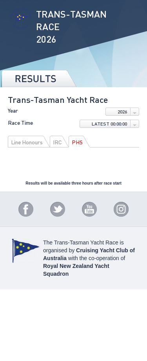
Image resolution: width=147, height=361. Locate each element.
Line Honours (27, 141)
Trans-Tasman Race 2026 (20, 27)
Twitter (57, 209)
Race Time (20, 123)
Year (13, 111)
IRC (57, 141)
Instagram (121, 209)
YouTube (89, 209)
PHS (77, 141)
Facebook (25, 209)
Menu (131, 12)
